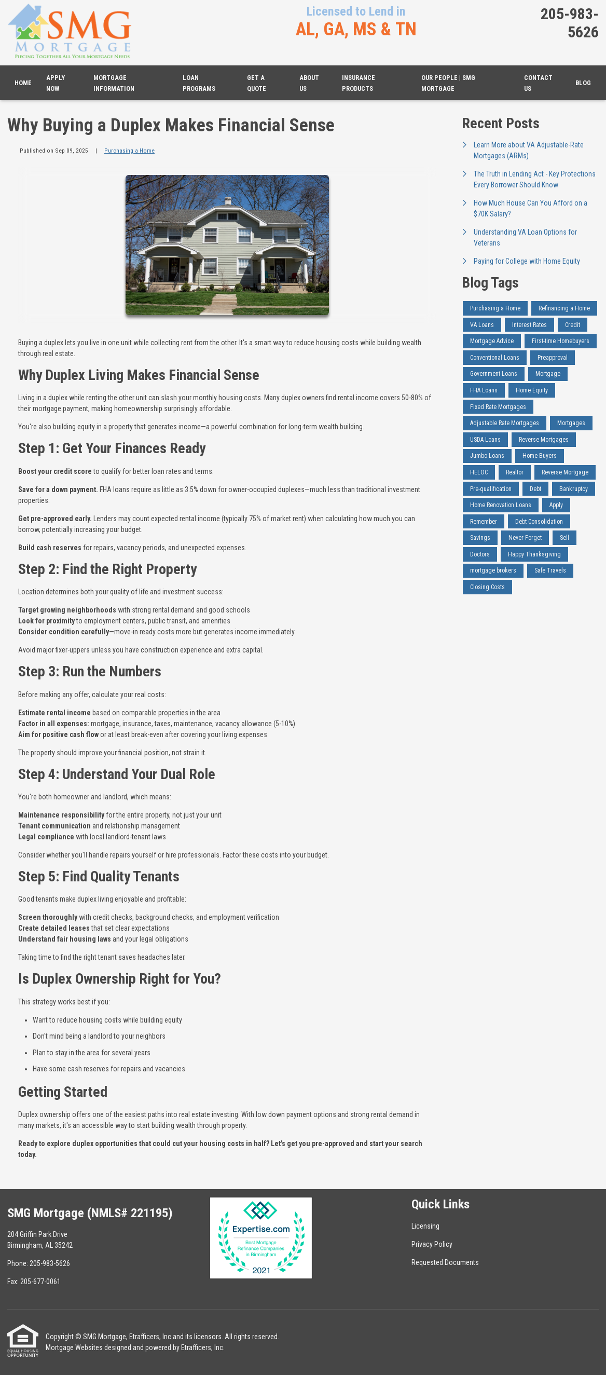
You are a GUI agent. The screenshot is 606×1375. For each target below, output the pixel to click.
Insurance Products (358, 83)
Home (23, 83)
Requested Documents (445, 1262)
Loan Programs (199, 83)
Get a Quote (256, 83)
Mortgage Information (113, 83)
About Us (309, 83)
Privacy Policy (431, 1244)
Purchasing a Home (129, 150)
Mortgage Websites (74, 1347)
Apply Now (55, 83)
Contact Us (538, 83)
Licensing (425, 1226)
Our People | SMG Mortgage (448, 83)
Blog (583, 83)
